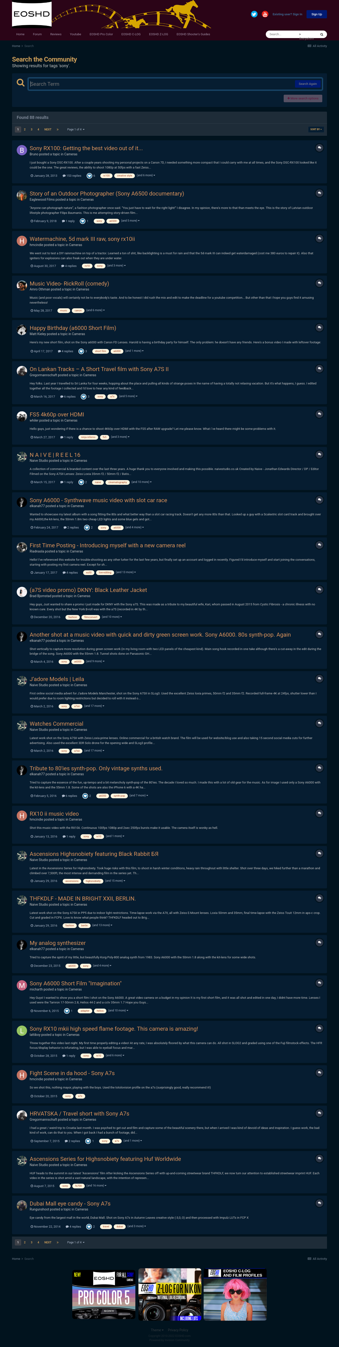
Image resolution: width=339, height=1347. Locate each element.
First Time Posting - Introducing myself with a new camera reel (108, 545)
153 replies (72, 175)
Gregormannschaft (43, 375)
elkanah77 (37, 506)
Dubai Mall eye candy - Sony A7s (70, 1203)
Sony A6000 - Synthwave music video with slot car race (98, 500)
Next (47, 129)
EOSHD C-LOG (131, 34)
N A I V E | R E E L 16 (55, 455)
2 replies (71, 527)
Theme (157, 1330)
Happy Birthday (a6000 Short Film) (73, 328)
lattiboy (35, 1035)
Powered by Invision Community (169, 1340)
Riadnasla (37, 551)
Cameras (70, 154)
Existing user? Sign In (287, 14)
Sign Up (316, 14)
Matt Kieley (38, 334)
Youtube (75, 34)
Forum (37, 34)
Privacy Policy (178, 1330)
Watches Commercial (56, 723)
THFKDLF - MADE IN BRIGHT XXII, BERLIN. (83, 898)
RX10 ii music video (54, 814)
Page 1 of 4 (76, 129)
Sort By (316, 129)
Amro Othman (40, 289)
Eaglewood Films (42, 199)
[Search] (282, 34)
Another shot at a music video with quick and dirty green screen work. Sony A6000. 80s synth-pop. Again (160, 634)
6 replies (68, 396)
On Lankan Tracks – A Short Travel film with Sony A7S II (99, 369)
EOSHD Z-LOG (158, 34)
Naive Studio (39, 460)
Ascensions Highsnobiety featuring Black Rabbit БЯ (94, 854)
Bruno (34, 154)
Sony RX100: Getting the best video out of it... (86, 148)
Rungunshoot (39, 1209)
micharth (36, 989)
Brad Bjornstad (40, 596)
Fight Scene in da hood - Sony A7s (72, 1073)
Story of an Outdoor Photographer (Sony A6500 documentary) (107, 193)
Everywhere (306, 38)
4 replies (69, 266)
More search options (303, 98)
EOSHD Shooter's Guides (193, 34)
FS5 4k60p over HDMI (57, 414)
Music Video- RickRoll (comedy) (69, 283)
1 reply (68, 221)
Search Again (308, 84)
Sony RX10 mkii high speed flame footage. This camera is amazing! (114, 1029)
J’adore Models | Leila (57, 679)
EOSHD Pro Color (101, 34)
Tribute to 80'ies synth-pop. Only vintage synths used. (96, 768)
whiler (34, 420)
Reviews (55, 34)
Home (20, 34)
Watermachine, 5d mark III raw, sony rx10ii (82, 239)
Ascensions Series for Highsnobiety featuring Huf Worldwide (105, 1159)
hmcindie (36, 245)
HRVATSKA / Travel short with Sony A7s (79, 1113)
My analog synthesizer (58, 943)
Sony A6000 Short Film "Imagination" (76, 983)
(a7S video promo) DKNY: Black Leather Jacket (88, 590)
